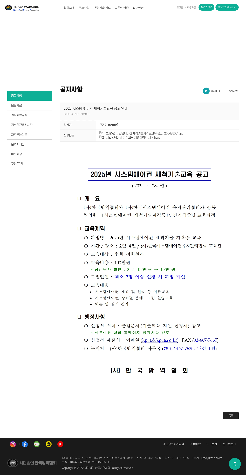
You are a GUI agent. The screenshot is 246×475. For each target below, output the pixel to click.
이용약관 (195, 444)
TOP (235, 464)
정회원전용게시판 (21, 125)
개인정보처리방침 (173, 444)
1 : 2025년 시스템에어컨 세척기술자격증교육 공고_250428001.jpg (141, 133)
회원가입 (191, 7)
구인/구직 (17, 164)
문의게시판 (17, 144)
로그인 (179, 7)
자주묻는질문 (19, 135)
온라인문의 (229, 444)
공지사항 (16, 96)
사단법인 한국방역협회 (22, 7)
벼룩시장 (16, 154)
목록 (231, 415)
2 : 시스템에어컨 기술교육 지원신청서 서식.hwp (129, 137)
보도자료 (16, 105)
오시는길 (211, 444)
